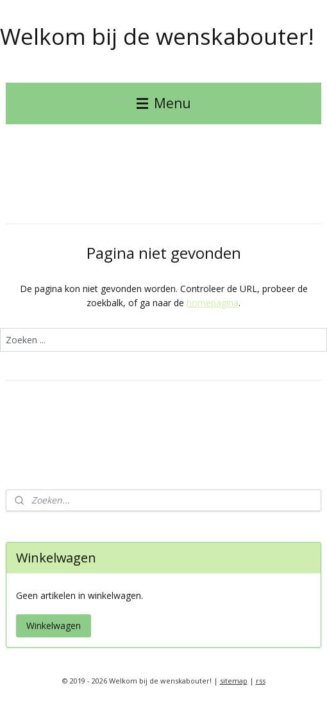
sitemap (233, 680)
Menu (164, 103)
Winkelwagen (53, 625)
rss (260, 680)
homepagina (213, 303)
